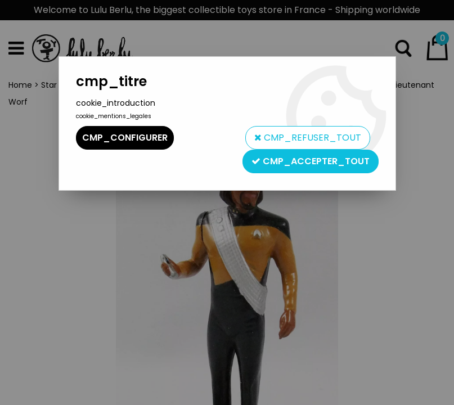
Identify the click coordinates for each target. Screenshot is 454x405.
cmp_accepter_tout (310, 161)
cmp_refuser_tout (307, 137)
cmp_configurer (125, 137)
